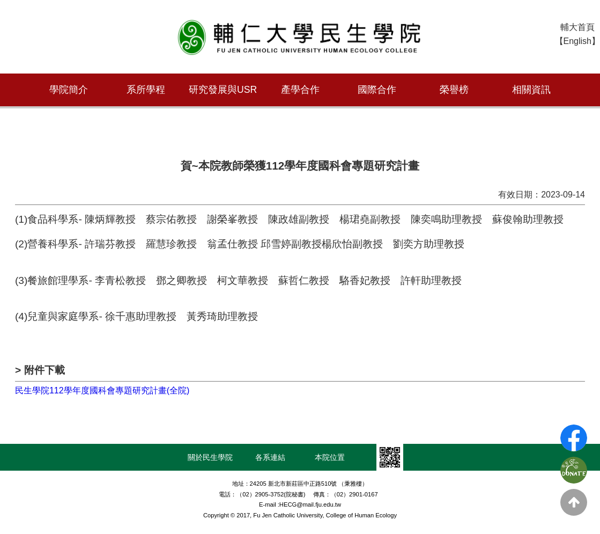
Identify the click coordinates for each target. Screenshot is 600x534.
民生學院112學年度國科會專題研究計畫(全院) (102, 390)
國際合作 (377, 89)
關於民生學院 (210, 457)
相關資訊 (531, 89)
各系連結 (270, 457)
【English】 (577, 41)
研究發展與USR (223, 89)
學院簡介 (68, 89)
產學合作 (300, 89)
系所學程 (146, 89)
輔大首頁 (577, 27)
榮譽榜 (454, 89)
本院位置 (330, 457)
